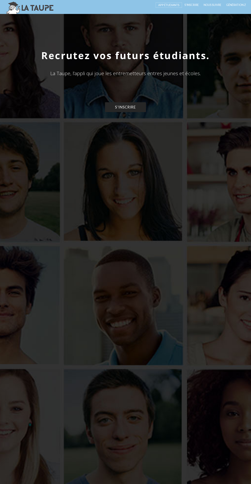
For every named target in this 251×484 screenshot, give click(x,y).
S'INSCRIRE (191, 5)
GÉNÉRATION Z (236, 5)
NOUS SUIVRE (212, 5)
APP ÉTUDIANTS (168, 5)
